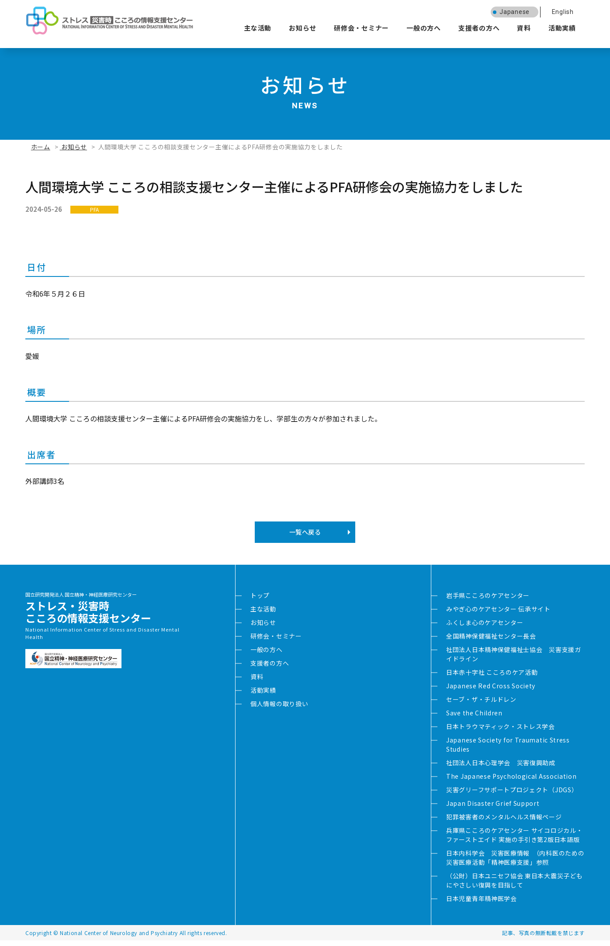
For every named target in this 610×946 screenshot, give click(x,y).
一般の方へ (423, 27)
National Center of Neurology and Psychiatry (119, 938)
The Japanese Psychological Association (511, 781)
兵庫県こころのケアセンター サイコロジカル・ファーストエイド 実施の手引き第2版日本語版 (514, 840)
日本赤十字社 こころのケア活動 (492, 677)
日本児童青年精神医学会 (481, 904)
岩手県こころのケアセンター (488, 601)
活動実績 (562, 27)
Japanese (514, 11)
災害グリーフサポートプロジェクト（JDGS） (512, 795)
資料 (524, 27)
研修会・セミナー (361, 27)
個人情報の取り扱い (279, 709)
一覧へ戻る (305, 535)
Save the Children (474, 718)
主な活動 (257, 27)
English (563, 11)
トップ (260, 601)
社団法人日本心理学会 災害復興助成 (500, 768)
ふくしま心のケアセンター (484, 628)
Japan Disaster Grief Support (493, 808)
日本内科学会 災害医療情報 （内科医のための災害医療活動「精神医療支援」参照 (515, 863)
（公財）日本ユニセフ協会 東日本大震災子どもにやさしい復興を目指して (514, 886)
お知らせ (302, 27)
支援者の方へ (479, 27)
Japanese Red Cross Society (490, 691)
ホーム (40, 146)
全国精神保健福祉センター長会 (491, 641)
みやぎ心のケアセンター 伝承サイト (498, 614)
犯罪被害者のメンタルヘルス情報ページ (504, 822)
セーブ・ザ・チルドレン (481, 705)
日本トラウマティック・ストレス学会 (500, 732)
